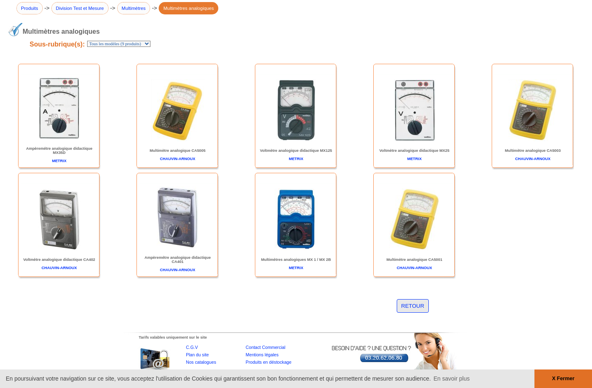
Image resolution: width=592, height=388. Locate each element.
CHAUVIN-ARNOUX (177, 159)
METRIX (59, 161)
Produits (29, 8)
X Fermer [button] (563, 378)
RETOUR (412, 306)
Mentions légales (262, 354)
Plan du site (197, 354)
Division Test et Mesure (80, 8)
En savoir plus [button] (452, 378)
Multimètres (134, 8)
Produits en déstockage (268, 362)
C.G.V (192, 347)
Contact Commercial (266, 347)
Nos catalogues (201, 362)
